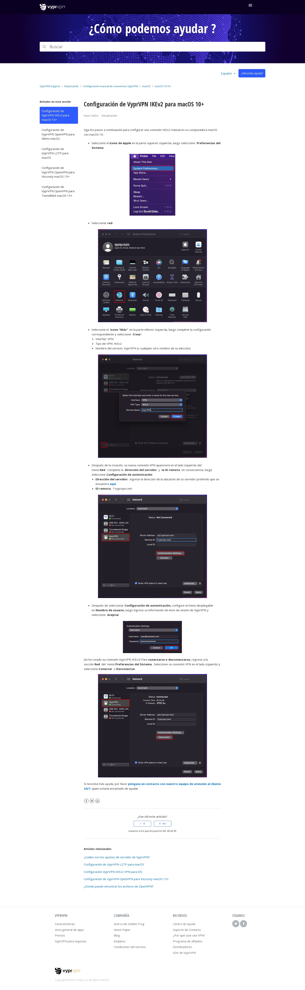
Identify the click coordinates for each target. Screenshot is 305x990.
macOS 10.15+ (163, 86)
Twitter (91, 801)
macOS (146, 86)
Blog (117, 935)
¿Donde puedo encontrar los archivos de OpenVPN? (118, 886)
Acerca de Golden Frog (129, 924)
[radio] (142, 824)
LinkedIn (97, 801)
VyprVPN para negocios (71, 941)
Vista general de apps (69, 930)
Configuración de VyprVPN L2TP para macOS (55, 153)
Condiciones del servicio (130, 947)
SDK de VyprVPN (184, 953)
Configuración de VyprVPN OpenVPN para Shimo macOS (58, 134)
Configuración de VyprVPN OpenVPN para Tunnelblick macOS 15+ (58, 191)
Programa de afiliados (187, 941)
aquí (113, 484)
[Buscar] (152, 47)
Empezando (71, 86)
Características (65, 924)
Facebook (86, 801)
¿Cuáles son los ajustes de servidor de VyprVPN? (117, 857)
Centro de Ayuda (184, 924)
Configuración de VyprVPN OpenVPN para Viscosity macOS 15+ (58, 172)
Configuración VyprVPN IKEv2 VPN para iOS (113, 872)
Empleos (119, 941)
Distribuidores (182, 947)
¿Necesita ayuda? (252, 73)
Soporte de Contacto (187, 930)
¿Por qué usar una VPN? (189, 935)
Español (226, 73)
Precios (60, 935)
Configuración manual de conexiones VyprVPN (110, 86)
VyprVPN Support (50, 86)
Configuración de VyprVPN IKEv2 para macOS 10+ (55, 115)
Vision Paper (122, 930)
